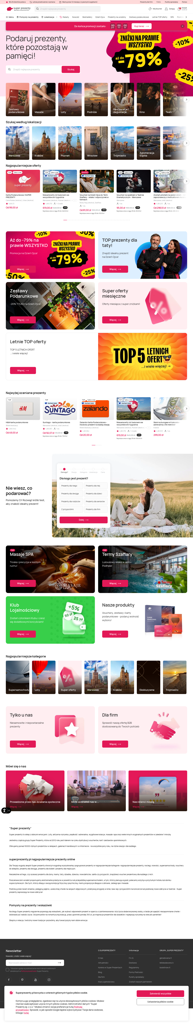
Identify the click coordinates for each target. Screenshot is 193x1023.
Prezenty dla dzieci (94, 493)
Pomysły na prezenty (28, 17)
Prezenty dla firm (146, 2)
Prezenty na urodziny (117, 17)
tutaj (26, 1012)
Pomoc (184, 2)
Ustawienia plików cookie (160, 1001)
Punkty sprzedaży (171, 2)
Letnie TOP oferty (159, 17)
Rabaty (64, 17)
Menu (10, 17)
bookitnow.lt (165, 982)
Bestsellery (87, 17)
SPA (172, 17)
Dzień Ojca (100, 17)
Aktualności (103, 977)
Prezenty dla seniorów (95, 501)
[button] (186, 99)
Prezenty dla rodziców (70, 501)
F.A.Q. (159, 2)
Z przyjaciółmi (67, 509)
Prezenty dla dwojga (70, 493)
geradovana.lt (166, 972)
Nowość (75, 17)
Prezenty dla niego (69, 485)
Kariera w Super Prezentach (110, 982)
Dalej (83, 520)
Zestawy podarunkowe (139, 17)
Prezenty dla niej (93, 485)
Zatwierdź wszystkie (160, 993)
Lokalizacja (47, 17)
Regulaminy (134, 982)
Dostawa (133, 977)
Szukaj (70, 69)
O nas (100, 972)
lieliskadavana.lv (167, 977)
